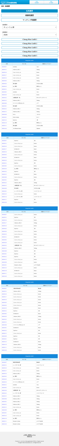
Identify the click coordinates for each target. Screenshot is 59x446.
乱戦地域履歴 (37, 2)
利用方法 (29, 436)
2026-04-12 (4, 89)
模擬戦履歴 (29, 15)
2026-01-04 (4, 128)
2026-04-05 (4, 92)
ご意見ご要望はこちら (29, 435)
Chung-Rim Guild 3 (29, 48)
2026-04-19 (4, 86)
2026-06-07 (4, 66)
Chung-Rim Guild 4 (29, 52)
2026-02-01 (4, 117)
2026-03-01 (4, 106)
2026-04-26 (4, 83)
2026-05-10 (4, 77)
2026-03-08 (4, 103)
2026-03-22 (4, 97)
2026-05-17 (4, 75)
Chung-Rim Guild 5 (29, 56)
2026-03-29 (4, 94)
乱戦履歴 (29, 11)
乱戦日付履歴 (51, 2)
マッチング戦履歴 (29, 20)
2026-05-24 (4, 72)
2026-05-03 (4, 80)
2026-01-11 (4, 125)
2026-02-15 (4, 111)
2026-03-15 (4, 100)
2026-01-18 (4, 122)
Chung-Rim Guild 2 (29, 43)
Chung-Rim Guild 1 (29, 39)
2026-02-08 (4, 114)
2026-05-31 (4, 69)
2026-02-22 (4, 108)
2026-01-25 (4, 120)
